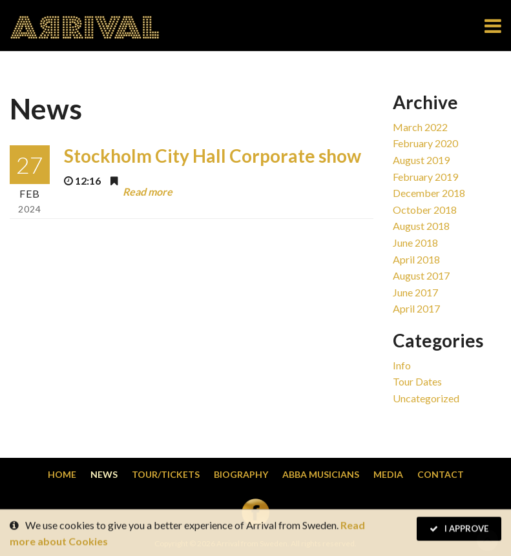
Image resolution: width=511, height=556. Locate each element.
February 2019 (425, 176)
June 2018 (415, 242)
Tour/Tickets (166, 474)
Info (402, 365)
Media (388, 474)
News (104, 474)
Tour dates (417, 381)
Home (62, 474)
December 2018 (429, 193)
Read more (147, 191)
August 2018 (421, 226)
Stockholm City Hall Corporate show (212, 156)
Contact (440, 474)
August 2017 (421, 275)
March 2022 (420, 127)
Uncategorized (426, 398)
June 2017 (415, 292)
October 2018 (425, 209)
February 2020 (425, 143)
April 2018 (416, 259)
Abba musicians (320, 474)
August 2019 (421, 160)
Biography (241, 474)
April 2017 (416, 308)
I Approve (459, 529)
